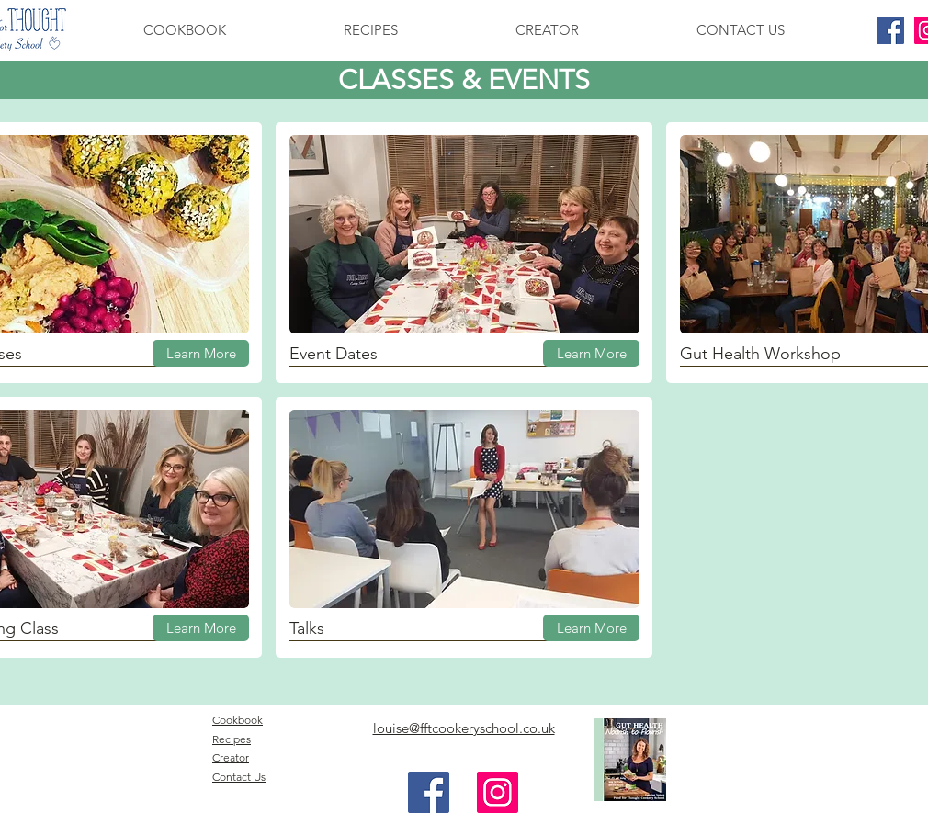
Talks (306, 628)
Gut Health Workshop (760, 354)
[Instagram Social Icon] (497, 792)
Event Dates (333, 354)
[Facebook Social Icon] (890, 30)
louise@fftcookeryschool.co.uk (464, 728)
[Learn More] (201, 353)
